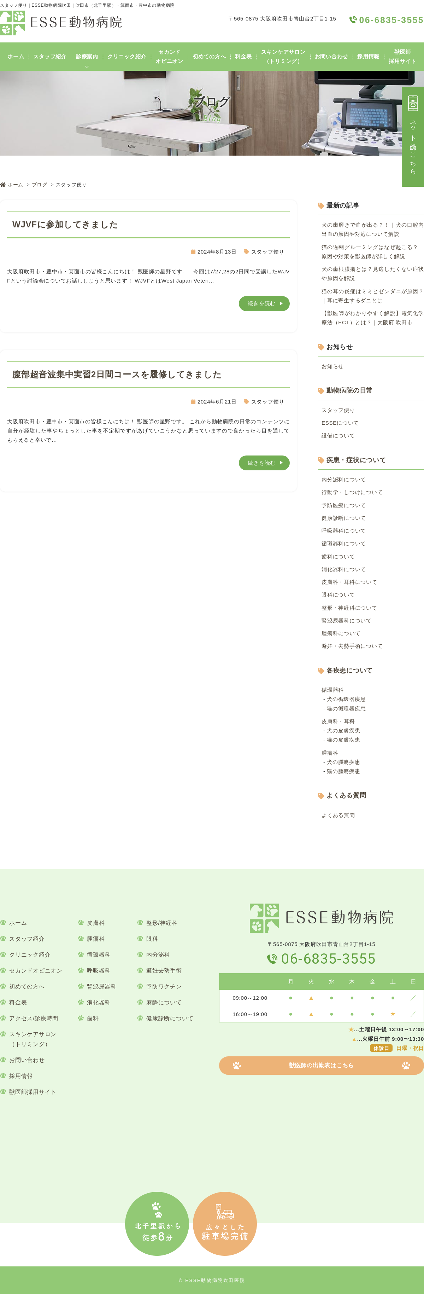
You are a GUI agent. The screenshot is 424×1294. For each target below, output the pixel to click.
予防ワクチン (164, 986)
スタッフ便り (338, 410)
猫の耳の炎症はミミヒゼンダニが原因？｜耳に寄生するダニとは (373, 295)
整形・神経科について (349, 608)
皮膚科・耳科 (338, 721)
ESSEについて (340, 423)
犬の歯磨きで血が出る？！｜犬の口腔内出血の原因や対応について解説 (373, 229)
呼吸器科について (344, 531)
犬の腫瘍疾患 (343, 762)
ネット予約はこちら (413, 133)
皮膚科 (96, 923)
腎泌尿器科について (347, 620)
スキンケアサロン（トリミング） (283, 56)
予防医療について (344, 505)
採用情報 (368, 56)
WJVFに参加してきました (65, 224)
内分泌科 (158, 955)
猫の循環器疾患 (346, 709)
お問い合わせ (331, 56)
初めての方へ (209, 56)
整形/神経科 (162, 923)
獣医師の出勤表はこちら (321, 1065)
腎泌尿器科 (102, 986)
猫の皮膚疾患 (343, 740)
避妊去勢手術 (164, 971)
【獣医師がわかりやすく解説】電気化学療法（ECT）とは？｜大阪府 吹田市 (373, 317)
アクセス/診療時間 (33, 1018)
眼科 (152, 939)
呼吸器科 (99, 971)
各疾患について (349, 670)
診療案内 (87, 56)
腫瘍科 (330, 753)
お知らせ (333, 366)
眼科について (338, 595)
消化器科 (99, 1002)
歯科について (338, 556)
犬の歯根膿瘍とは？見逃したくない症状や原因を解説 (373, 273)
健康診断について (344, 518)
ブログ (39, 184)
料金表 (243, 56)
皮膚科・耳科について (349, 582)
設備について (338, 436)
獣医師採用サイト (403, 56)
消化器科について (344, 569)
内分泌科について (344, 479)
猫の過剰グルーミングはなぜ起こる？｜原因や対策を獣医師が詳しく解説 (373, 251)
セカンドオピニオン (169, 56)
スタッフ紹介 (50, 56)
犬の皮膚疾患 (343, 730)
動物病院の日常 (349, 390)
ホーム (15, 56)
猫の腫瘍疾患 (343, 771)
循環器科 (333, 690)
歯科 (93, 1018)
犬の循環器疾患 (346, 699)
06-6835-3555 (328, 959)
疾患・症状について (356, 460)
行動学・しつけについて (352, 492)
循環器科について (344, 543)
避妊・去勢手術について (352, 646)
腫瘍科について (341, 633)
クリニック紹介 (126, 56)
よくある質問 (346, 795)
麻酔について (164, 1002)
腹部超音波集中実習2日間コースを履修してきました (117, 374)
